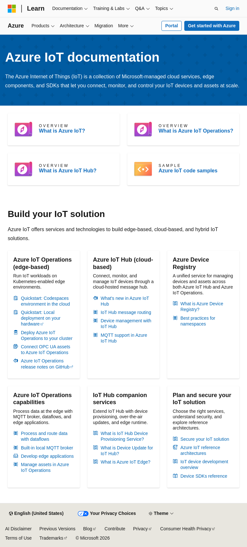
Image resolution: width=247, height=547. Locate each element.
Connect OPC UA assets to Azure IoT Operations (45, 349)
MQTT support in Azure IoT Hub (124, 338)
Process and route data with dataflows (44, 436)
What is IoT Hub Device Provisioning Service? (124, 436)
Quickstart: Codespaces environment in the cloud (45, 301)
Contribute (115, 528)
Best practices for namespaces (197, 321)
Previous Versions (57, 528)
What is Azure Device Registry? (201, 306)
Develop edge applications (47, 456)
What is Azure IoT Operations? (196, 131)
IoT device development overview (204, 464)
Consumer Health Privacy (185, 528)
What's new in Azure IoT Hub (125, 301)
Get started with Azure (211, 25)
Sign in (232, 8)
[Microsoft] (12, 8)
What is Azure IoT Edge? (126, 462)
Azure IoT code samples (188, 170)
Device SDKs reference (203, 476)
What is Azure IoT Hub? (67, 170)
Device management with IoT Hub (126, 323)
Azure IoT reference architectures (200, 450)
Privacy (140, 528)
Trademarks (51, 538)
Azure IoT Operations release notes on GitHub (45, 363)
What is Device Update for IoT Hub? (127, 450)
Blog (87, 528)
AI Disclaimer (18, 528)
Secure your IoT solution (204, 439)
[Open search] (216, 8)
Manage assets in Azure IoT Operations (45, 467)
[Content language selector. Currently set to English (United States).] (36, 513)
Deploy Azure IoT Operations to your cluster (46, 335)
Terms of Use (18, 538)
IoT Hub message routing (126, 312)
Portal (171, 25)
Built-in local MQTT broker (47, 447)
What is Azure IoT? (62, 131)
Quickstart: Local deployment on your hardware (40, 318)
